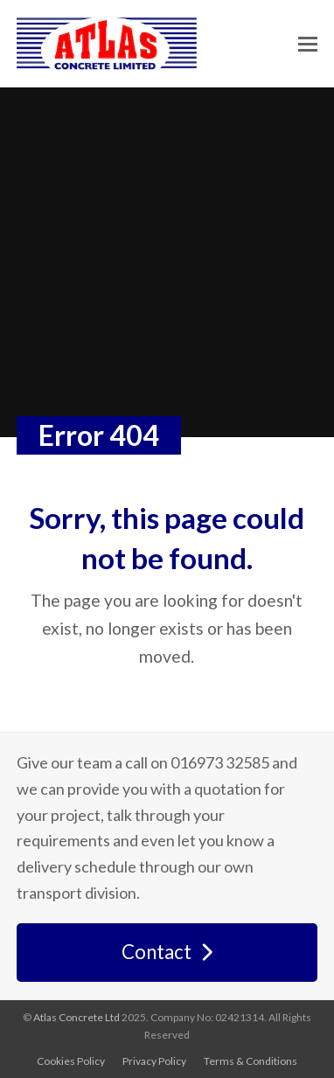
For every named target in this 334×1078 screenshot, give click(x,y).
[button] (307, 44)
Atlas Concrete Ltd (76, 1017)
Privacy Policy (154, 1061)
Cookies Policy (71, 1061)
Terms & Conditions (250, 1061)
